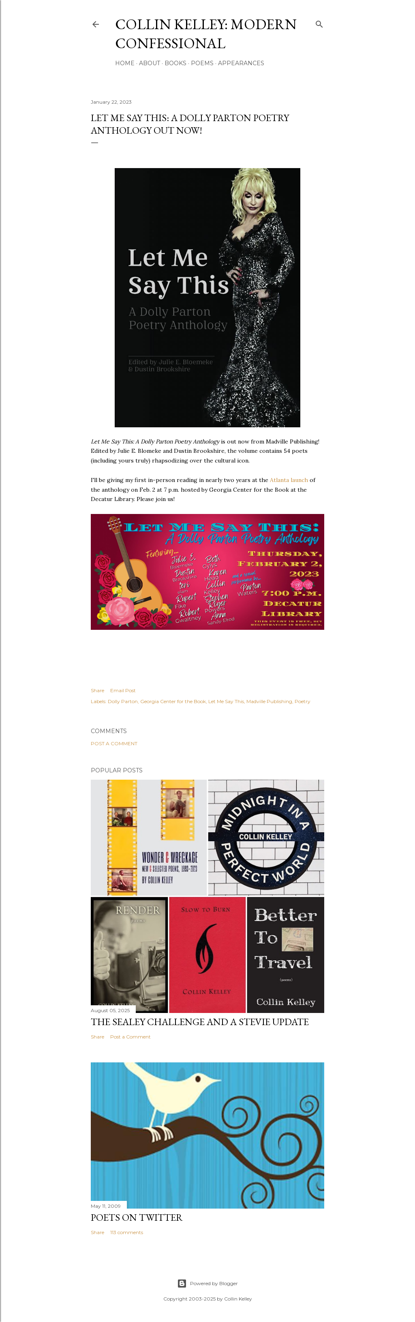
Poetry (302, 701)
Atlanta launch (289, 480)
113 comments (126, 1232)
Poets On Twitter (137, 1217)
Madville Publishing (269, 701)
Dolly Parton (123, 701)
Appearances (241, 63)
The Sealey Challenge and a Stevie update (200, 1021)
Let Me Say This (226, 701)
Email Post (123, 690)
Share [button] (97, 690)
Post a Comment (114, 743)
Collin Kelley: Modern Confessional (206, 34)
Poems (202, 63)
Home (125, 63)
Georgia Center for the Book (173, 701)
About (149, 63)
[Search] (319, 22)
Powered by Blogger (207, 1283)
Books (175, 63)
